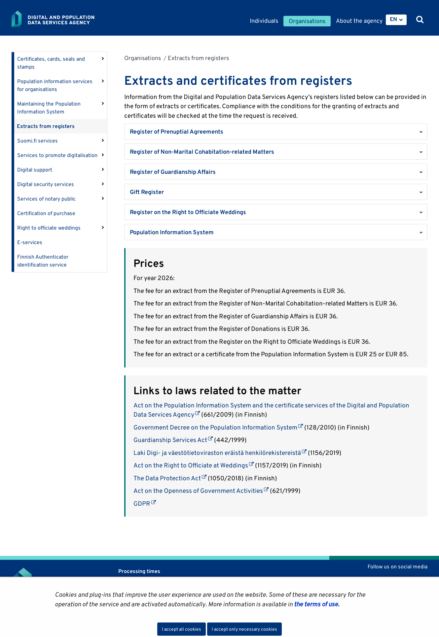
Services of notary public (46, 198)
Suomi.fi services (37, 140)
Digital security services (45, 184)
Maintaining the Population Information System (49, 107)
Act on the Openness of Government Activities (201, 490)
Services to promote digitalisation (57, 155)
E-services (29, 242)
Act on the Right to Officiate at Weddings (193, 465)
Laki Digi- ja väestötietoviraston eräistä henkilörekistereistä (220, 453)
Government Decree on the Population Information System (218, 427)
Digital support (34, 169)
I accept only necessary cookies (244, 629)
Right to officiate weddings (49, 227)
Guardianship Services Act (173, 440)
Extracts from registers (46, 126)
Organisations (142, 58)
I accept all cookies (181, 629)
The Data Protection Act (169, 478)
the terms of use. (316, 604)
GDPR (144, 503)
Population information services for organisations (54, 85)
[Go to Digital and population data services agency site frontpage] (70, 19)
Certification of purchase (46, 213)
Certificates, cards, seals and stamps (51, 62)
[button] (276, 131)
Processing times (139, 571)
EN (393, 19)
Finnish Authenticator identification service (42, 260)
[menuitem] (396, 20)
